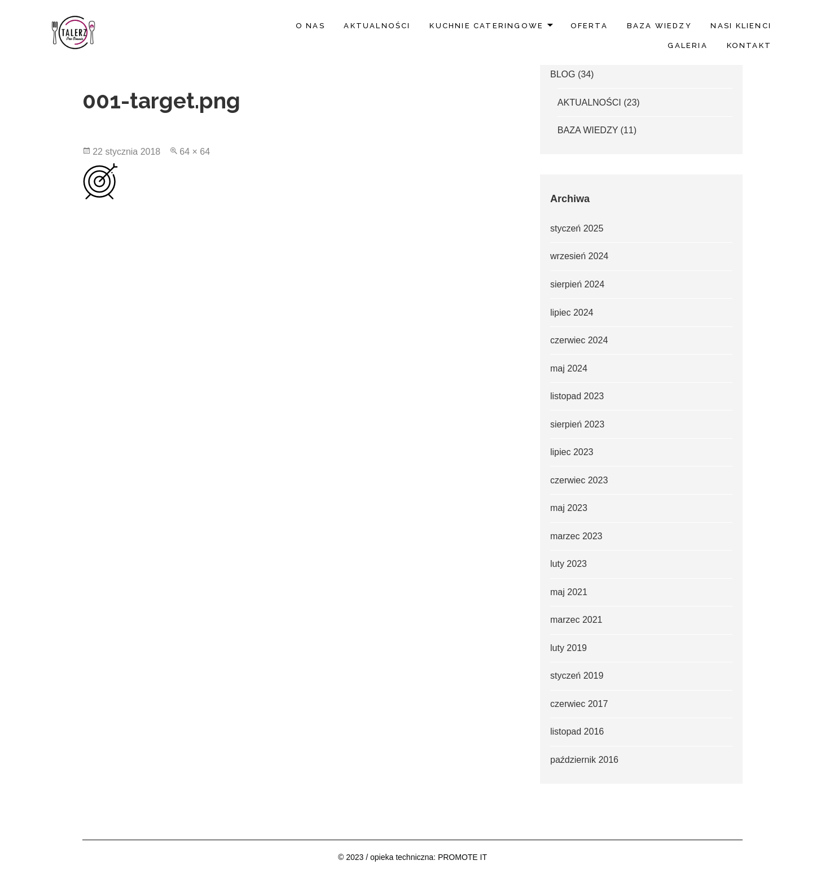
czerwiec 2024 (579, 340)
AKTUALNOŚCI (377, 25)
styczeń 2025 (576, 228)
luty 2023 (568, 564)
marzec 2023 (576, 536)
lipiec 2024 (572, 312)
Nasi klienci (740, 25)
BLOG (562, 74)
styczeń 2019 (576, 675)
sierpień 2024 (577, 284)
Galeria (687, 45)
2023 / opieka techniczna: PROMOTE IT (416, 857)
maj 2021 (568, 592)
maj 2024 (568, 368)
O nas (310, 25)
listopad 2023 (577, 396)
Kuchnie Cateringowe (486, 25)
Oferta (589, 25)
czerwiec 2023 (579, 480)
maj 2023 (568, 508)
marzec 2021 (576, 620)
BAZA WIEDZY (659, 25)
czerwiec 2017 (579, 704)
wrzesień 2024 (579, 256)
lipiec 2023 (572, 452)
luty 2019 (568, 648)
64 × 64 (194, 151)
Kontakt (749, 45)
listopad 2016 (577, 731)
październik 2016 (584, 760)
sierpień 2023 (577, 424)
